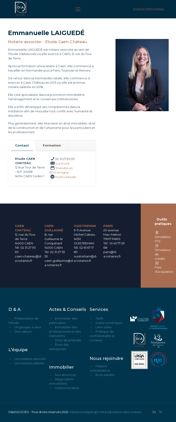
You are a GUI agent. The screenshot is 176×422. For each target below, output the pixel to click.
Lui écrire (63, 163)
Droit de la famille (68, 340)
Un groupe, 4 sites (27, 327)
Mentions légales (82, 412)
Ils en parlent (105, 375)
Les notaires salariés (29, 363)
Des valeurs (23, 331)
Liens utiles (104, 327)
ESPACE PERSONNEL (149, 9)
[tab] (22, 145)
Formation (52, 145)
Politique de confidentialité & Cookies (102, 336)
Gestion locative (67, 388)
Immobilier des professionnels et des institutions (65, 331)
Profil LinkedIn (65, 177)
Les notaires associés (30, 359)
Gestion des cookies (126, 412)
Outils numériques (109, 323)
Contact (22, 145)
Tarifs (99, 318)
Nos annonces (65, 375)
